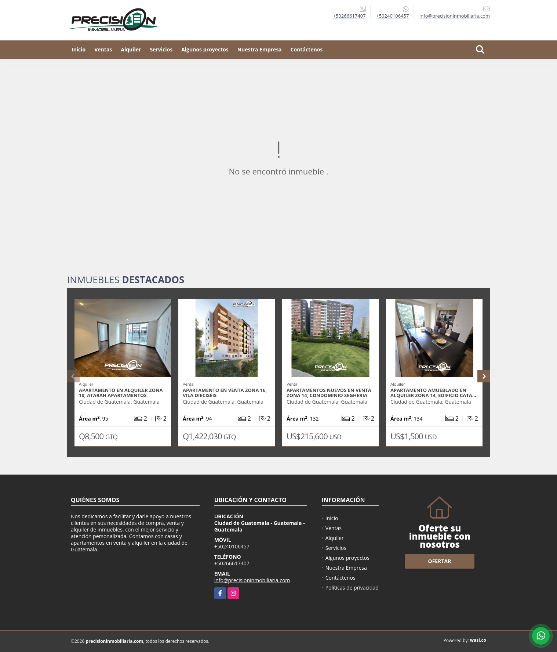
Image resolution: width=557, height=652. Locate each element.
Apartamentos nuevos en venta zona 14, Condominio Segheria (329, 393)
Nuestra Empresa (259, 49)
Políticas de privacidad (352, 587)
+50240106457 (392, 15)
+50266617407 (349, 15)
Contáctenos (307, 49)
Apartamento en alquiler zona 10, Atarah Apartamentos (121, 393)
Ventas (103, 49)
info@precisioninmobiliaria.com (252, 580)
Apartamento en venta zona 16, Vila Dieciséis (225, 393)
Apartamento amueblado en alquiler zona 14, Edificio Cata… (433, 393)
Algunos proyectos (205, 49)
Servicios (161, 49)
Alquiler (131, 49)
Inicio (78, 49)
